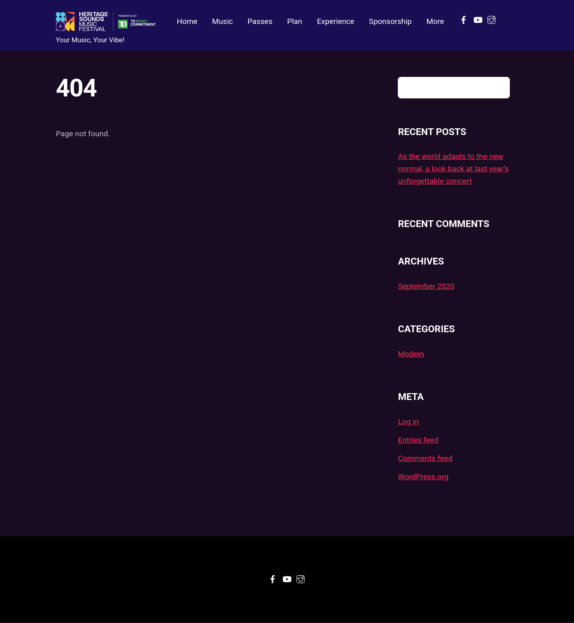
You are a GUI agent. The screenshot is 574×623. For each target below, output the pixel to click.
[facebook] (463, 19)
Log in (408, 422)
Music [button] (222, 21)
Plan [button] (294, 21)
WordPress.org (423, 477)
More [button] (435, 21)
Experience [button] (335, 21)
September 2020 (426, 287)
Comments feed (425, 459)
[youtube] (477, 19)
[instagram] (491, 19)
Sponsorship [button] (390, 21)
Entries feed (418, 440)
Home (187, 21)
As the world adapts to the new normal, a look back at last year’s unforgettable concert (453, 170)
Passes (260, 21)
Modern (411, 354)
